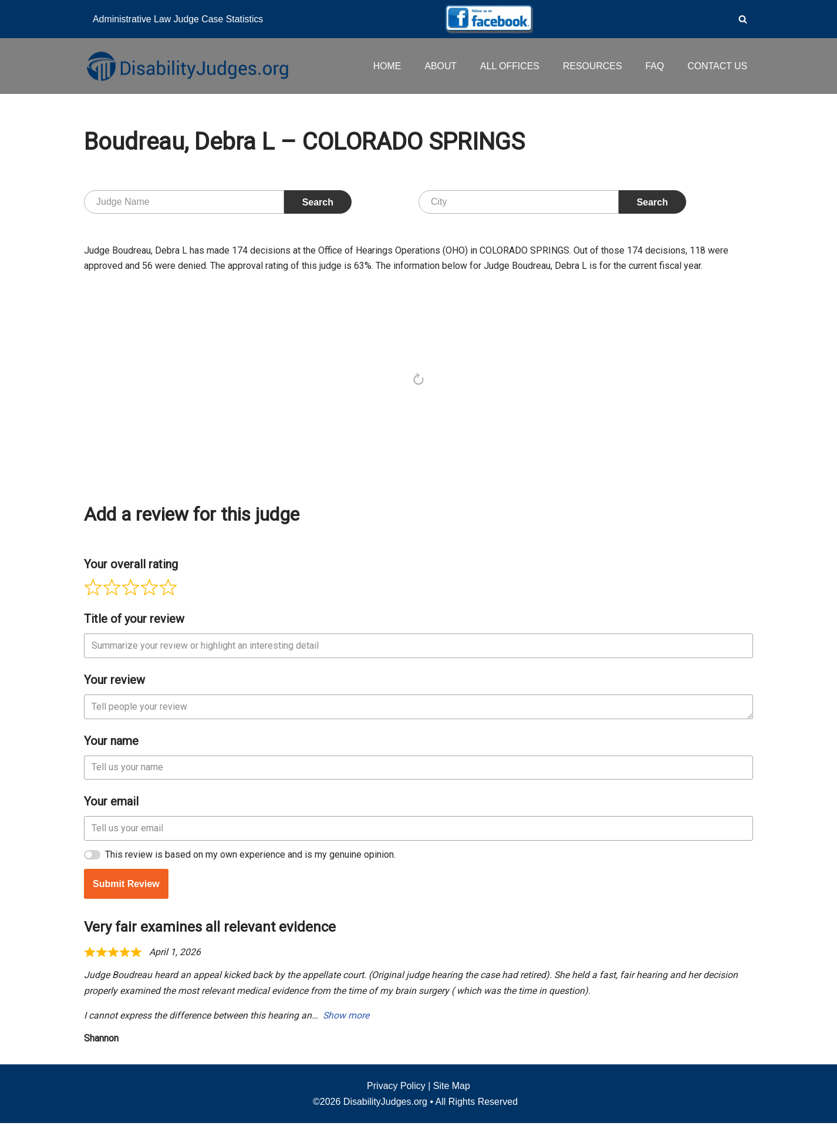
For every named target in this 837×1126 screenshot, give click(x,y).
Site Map (451, 1089)
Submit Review (126, 885)
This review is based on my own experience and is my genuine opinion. (250, 855)
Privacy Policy (396, 1089)
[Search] (742, 19)
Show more (346, 1018)
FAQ (653, 66)
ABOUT (439, 66)
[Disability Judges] (186, 66)
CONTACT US (717, 66)
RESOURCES (591, 66)
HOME (385, 66)
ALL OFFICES (508, 66)
